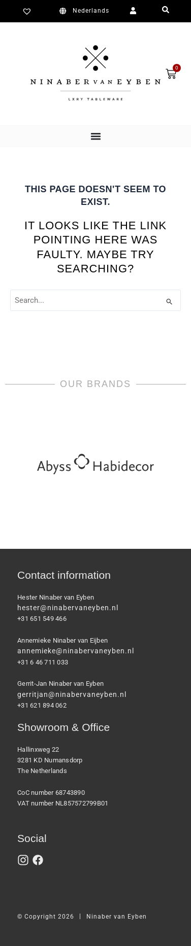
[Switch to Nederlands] (86, 11)
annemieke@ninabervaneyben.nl (75, 651)
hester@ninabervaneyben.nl (67, 608)
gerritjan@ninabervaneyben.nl (71, 694)
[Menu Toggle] (95, 136)
